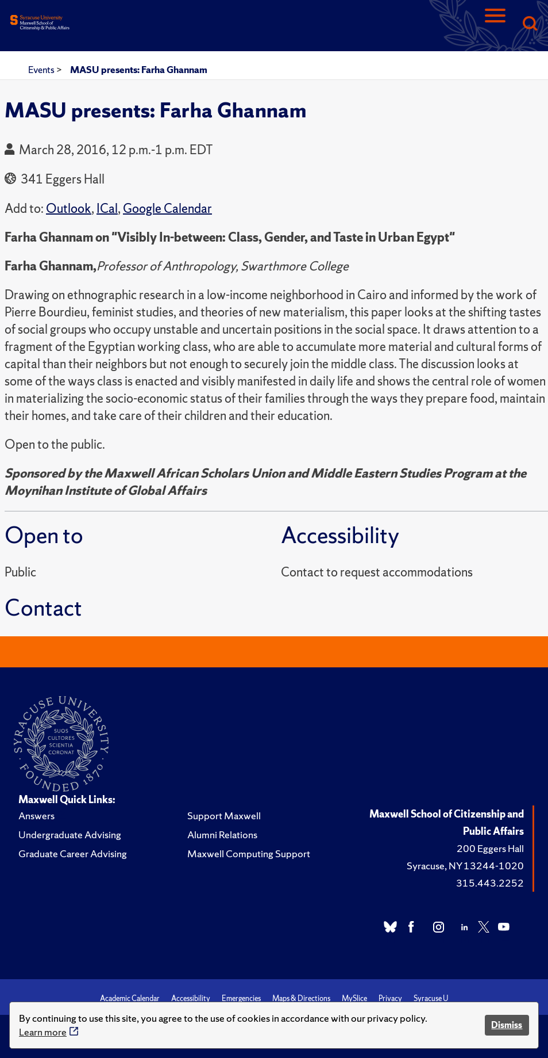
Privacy (390, 998)
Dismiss (506, 1025)
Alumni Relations (222, 834)
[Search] (529, 24)
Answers (36, 815)
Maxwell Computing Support (248, 853)
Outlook (68, 208)
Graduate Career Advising (72, 853)
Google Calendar (167, 208)
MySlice (354, 998)
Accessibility (190, 998)
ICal (107, 208)
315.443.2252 (490, 882)
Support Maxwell (224, 815)
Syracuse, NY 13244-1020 (465, 865)
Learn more (43, 1031)
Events (42, 69)
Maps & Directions (301, 998)
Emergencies (241, 998)
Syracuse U (431, 998)
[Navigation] (495, 24)
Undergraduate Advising (69, 834)
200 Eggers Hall (490, 848)
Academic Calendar (130, 998)
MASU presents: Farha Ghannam (138, 69)
